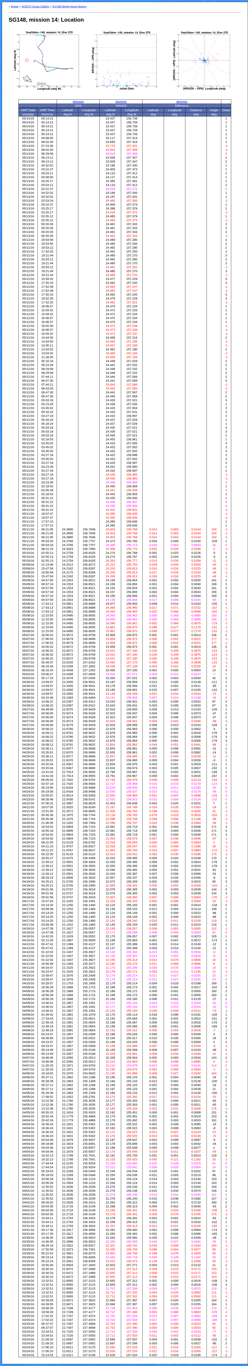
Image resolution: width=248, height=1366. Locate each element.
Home (15, 6)
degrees (78, 101)
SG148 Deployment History (69, 6)
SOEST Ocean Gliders (35, 6)
